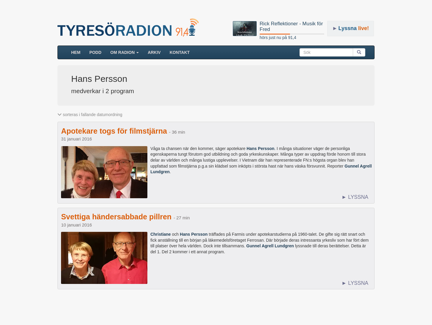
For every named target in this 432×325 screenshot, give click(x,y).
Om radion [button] (124, 52)
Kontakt (180, 52)
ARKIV (154, 52)
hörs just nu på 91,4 (278, 37)
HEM (78, 52)
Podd (95, 52)
